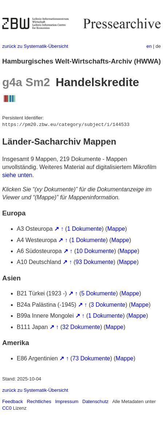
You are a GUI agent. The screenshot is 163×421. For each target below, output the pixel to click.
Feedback (12, 401)
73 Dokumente (91, 358)
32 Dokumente (81, 327)
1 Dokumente (84, 229)
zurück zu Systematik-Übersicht (35, 46)
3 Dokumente (108, 305)
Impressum (66, 401)
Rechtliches (39, 401)
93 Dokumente (95, 262)
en (149, 46)
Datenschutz (95, 401)
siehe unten (17, 175)
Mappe (116, 229)
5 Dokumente (98, 293)
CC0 (7, 408)
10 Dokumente (95, 251)
